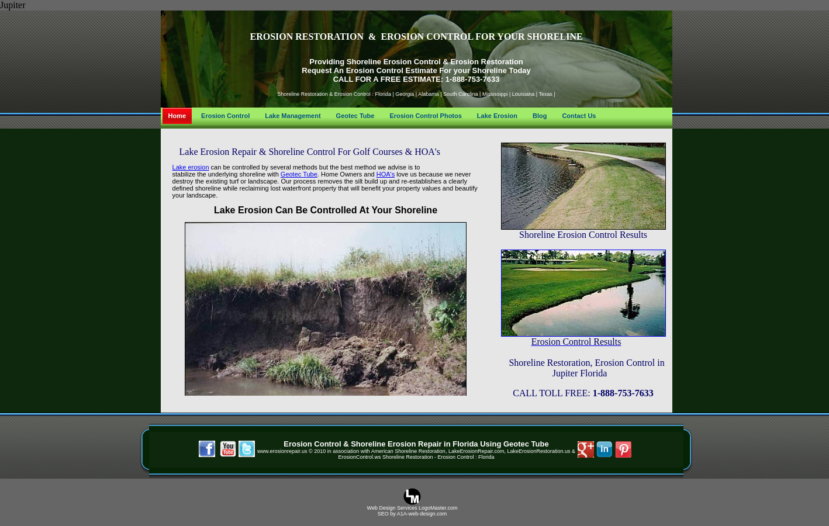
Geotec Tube (299, 174)
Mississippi (495, 94)
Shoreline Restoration (303, 94)
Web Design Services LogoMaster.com (412, 508)
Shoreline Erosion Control (394, 61)
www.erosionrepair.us (282, 451)
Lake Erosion (243, 210)
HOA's (385, 174)
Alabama (428, 94)
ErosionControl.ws (360, 457)
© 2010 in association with (339, 451)
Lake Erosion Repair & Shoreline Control (258, 152)
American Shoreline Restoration (408, 451)
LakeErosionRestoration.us (538, 451)
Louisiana (523, 94)
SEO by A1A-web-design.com (412, 514)
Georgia (404, 94)
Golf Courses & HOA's (396, 152)
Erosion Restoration (487, 61)
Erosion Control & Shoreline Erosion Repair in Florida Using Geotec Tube (416, 444)
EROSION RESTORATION (307, 36)
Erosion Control (352, 94)
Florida (383, 94)
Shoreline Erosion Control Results (583, 235)
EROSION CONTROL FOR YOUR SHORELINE (481, 36)
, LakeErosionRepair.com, (476, 451)
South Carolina (460, 94)
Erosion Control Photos (425, 115)
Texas (545, 94)
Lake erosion (190, 167)
